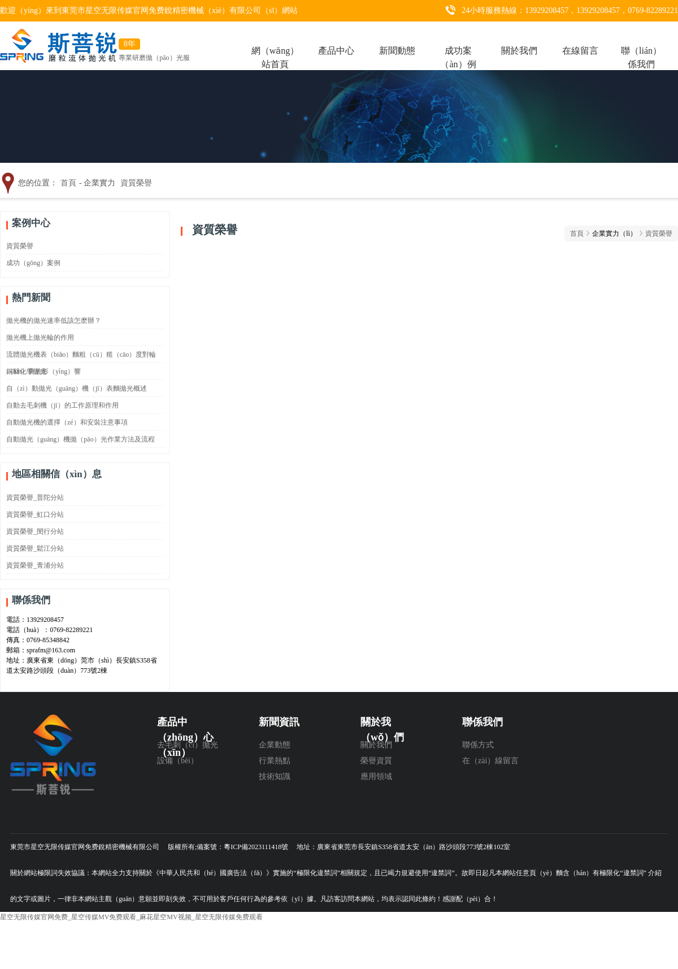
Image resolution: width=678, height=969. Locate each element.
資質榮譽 (136, 183)
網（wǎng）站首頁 (275, 46)
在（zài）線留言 (490, 760)
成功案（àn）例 (458, 46)
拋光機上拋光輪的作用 (40, 337)
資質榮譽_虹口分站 (35, 514)
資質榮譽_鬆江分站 (35, 548)
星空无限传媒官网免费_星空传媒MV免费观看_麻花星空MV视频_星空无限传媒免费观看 (131, 917)
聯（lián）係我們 (641, 46)
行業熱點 (274, 760)
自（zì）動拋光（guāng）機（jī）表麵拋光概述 (76, 388)
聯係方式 (478, 745)
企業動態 (274, 745)
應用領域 (376, 776)
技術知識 (274, 776)
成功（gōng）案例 (33, 263)
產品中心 (336, 46)
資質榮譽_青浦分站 (35, 565)
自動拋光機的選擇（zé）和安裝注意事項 (67, 422)
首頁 (68, 183)
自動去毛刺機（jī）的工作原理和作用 (62, 405)
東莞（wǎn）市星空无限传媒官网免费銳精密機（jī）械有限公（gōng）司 (64, 768)
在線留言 (580, 46)
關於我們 (519, 46)
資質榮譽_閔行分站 (35, 531)
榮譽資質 (376, 760)
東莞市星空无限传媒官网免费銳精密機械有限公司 (84, 847)
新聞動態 (397, 46)
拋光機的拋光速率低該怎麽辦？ (53, 321)
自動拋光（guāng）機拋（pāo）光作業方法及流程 (80, 439)
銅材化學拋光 (26, 371)
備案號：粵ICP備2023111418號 (242, 847)
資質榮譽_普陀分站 (35, 497)
